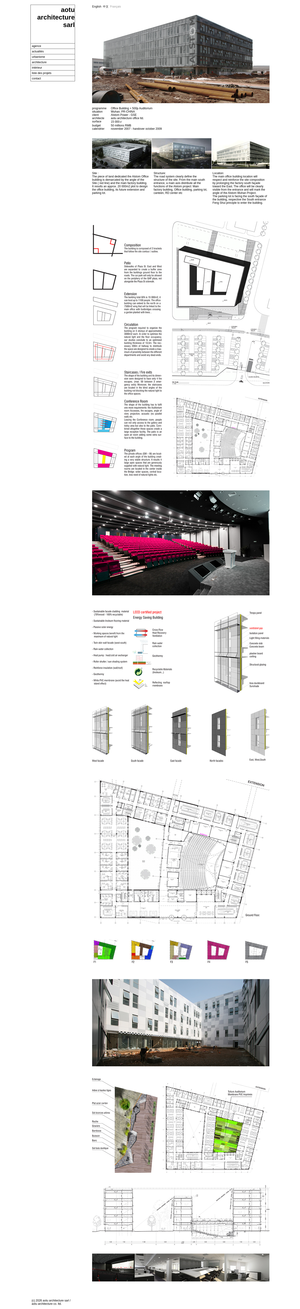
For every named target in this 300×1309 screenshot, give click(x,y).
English (96, 6)
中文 (106, 6)
